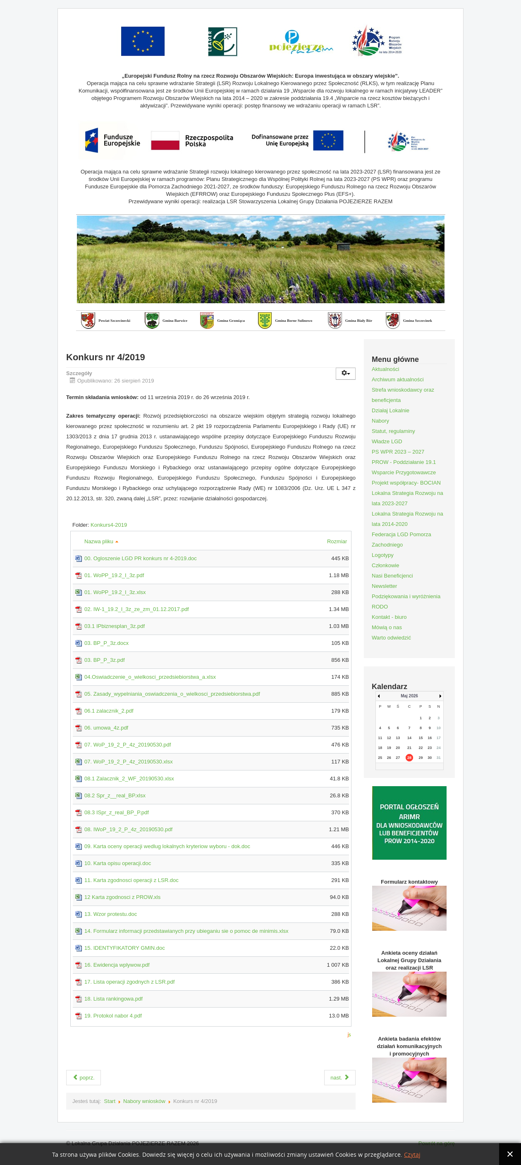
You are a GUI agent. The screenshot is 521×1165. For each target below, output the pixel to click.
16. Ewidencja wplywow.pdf (117, 965)
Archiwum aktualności (398, 379)
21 (409, 748)
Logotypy (383, 555)
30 (430, 758)
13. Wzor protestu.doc (110, 914)
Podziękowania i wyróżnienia (406, 596)
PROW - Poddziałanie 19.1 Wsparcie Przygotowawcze (404, 467)
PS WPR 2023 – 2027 (398, 452)
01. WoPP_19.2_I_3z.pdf (114, 575)
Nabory (380, 421)
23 (430, 748)
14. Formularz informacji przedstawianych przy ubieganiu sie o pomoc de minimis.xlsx (186, 931)
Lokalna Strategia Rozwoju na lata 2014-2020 (407, 519)
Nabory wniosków (144, 1101)
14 (409, 738)
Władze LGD (387, 441)
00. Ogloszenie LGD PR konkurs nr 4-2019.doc (140, 558)
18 (380, 748)
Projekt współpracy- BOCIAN (406, 483)
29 (421, 758)
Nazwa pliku (101, 541)
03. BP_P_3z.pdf (104, 660)
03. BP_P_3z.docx (106, 643)
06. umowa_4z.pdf (106, 728)
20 (398, 748)
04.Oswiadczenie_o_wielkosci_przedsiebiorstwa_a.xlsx (150, 677)
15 (421, 738)
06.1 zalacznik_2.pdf (109, 711)
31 (439, 758)
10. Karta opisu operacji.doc (117, 863)
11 (380, 738)
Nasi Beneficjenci (392, 576)
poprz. (83, 1078)
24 (439, 748)
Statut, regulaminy (393, 431)
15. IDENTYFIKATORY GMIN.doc (124, 948)
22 (421, 748)
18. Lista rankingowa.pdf (113, 999)
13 (398, 738)
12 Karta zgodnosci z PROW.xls (122, 897)
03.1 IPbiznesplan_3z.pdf (114, 626)
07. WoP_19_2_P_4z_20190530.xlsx (128, 761)
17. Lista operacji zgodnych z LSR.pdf (129, 982)
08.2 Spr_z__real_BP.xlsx (115, 795)
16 (430, 738)
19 (389, 748)
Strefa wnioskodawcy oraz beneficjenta (403, 395)
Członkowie (385, 565)
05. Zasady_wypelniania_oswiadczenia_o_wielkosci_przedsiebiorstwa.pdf (172, 694)
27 (398, 758)
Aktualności (385, 369)
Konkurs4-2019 (109, 525)
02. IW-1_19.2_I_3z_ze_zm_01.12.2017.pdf (136, 609)
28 (409, 758)
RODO (380, 607)
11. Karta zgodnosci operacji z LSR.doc (131, 880)
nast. (339, 1078)
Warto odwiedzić (391, 638)
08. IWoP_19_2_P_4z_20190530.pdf (128, 829)
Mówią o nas (387, 627)
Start (109, 1101)
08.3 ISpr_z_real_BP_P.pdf (116, 812)
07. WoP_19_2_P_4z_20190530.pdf (127, 745)
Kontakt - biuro (389, 617)
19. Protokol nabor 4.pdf (113, 1016)
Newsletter (384, 586)
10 (439, 728)
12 (389, 738)
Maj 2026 (409, 696)
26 (389, 758)
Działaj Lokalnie (390, 410)
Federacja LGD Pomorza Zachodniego (401, 539)
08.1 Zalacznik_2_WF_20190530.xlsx (129, 778)
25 (380, 758)
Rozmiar (338, 541)
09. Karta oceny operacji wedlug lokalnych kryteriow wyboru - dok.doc (167, 846)
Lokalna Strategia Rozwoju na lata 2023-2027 (407, 498)
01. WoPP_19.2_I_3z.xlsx (115, 592)
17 (439, 738)
